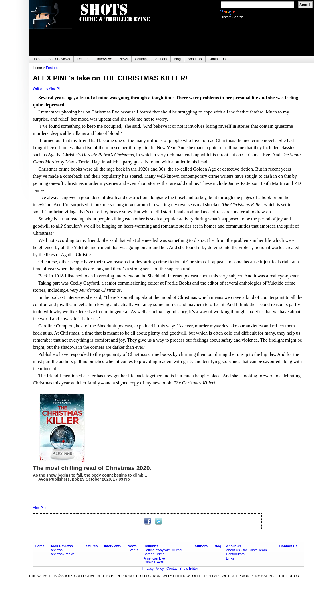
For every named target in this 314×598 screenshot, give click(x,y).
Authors (201, 546)
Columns (151, 546)
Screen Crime (154, 554)
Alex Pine (40, 508)
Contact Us (288, 546)
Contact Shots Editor (182, 569)
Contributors (235, 554)
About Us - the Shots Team (246, 550)
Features (52, 68)
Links (230, 558)
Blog (217, 546)
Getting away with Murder (163, 550)
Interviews (112, 546)
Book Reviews (61, 546)
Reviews (56, 550)
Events (133, 550)
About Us (233, 546)
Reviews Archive (62, 554)
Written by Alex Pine (48, 89)
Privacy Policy (153, 569)
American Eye (154, 558)
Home (39, 546)
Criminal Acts (154, 562)
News (132, 546)
